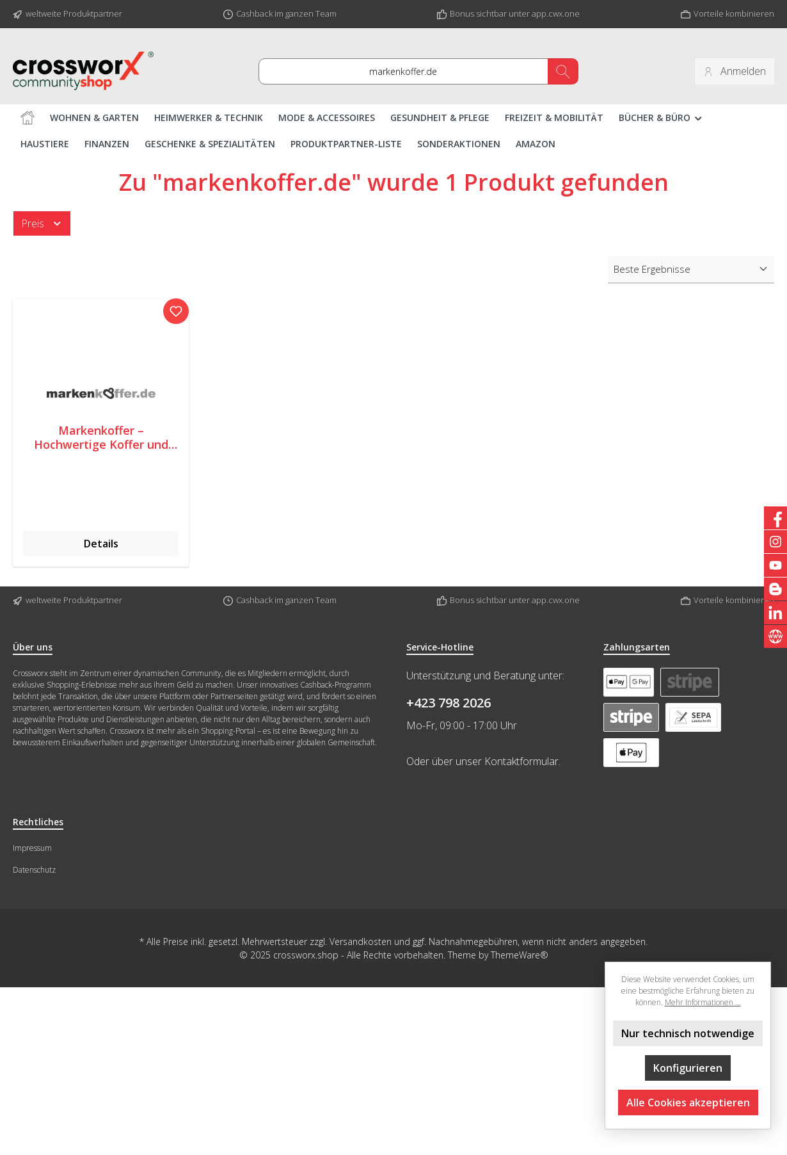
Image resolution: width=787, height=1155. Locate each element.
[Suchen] (563, 71)
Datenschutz (34, 869)
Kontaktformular (521, 761)
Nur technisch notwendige (687, 1033)
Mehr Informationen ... (703, 1002)
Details (101, 544)
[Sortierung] (691, 270)
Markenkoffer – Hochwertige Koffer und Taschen (101, 438)
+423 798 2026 (448, 702)
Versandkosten (361, 941)
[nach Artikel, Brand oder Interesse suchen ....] (403, 71)
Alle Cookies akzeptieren (688, 1102)
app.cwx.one (556, 13)
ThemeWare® (519, 955)
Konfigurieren (687, 1068)
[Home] (27, 117)
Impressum (32, 848)
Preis (42, 223)
